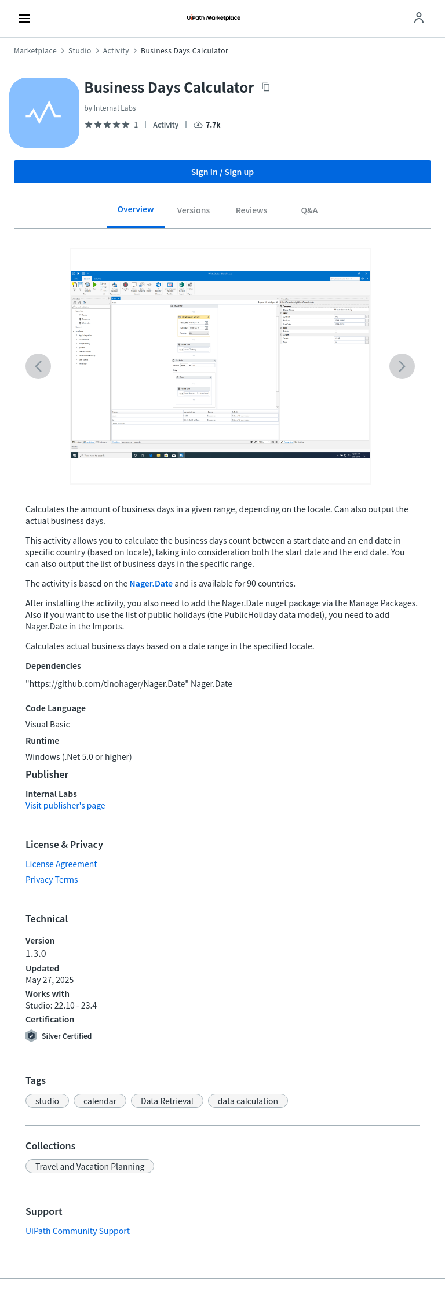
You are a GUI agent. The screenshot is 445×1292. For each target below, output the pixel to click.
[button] (47, 1101)
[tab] (136, 213)
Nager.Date (151, 583)
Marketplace (35, 50)
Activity (116, 50)
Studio (80, 50)
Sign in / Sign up (222, 171)
